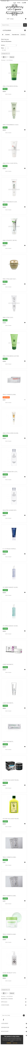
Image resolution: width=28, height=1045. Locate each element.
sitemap (18, 2)
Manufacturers (7, 999)
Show (2, 48)
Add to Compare (8, 94)
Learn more (15, 1042)
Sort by (2, 45)
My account (4, 1031)
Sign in (8, 0)
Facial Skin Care (15, 34)
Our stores (5, 1005)
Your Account (3, 0)
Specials (4, 1002)
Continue (9, 1042)
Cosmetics (7, 34)
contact (14, 2)
